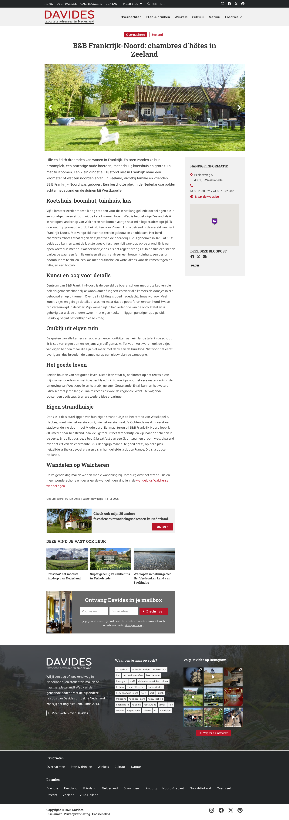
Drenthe (52, 788)
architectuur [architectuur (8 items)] (159, 669)
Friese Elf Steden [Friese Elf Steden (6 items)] (136, 687)
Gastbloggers (91, 3)
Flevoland (71, 788)
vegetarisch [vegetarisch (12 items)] (133, 710)
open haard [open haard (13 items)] (122, 704)
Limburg (151, 788)
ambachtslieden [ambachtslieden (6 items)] (141, 669)
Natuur (136, 767)
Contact (112, 3)
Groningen (131, 788)
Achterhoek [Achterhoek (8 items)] (122, 669)
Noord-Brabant (173, 788)
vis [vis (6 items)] (155, 710)
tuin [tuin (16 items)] (171, 704)
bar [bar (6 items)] (118, 675)
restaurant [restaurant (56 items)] (150, 704)
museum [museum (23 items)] (121, 698)
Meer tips (132, 4)
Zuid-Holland (89, 795)
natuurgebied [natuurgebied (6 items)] (155, 698)
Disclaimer (54, 814)
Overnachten (135, 35)
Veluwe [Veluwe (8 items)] (147, 710)
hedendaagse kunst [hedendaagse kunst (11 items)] (127, 693)
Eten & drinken (81, 767)
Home (49, 3)
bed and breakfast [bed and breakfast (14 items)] (133, 675)
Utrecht (51, 795)
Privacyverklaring (77, 814)
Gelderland (110, 788)
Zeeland (157, 35)
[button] (50, 107)
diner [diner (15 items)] (165, 681)
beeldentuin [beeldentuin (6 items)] (153, 675)
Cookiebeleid (101, 814)
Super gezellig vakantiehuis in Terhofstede (110, 576)
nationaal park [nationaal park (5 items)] (137, 698)
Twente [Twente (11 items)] (120, 710)
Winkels (103, 767)
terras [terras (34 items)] (162, 704)
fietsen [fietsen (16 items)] (120, 687)
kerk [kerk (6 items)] (152, 693)
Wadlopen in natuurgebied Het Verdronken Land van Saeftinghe (152, 578)
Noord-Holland (200, 788)
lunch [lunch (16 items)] (160, 693)
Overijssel (224, 788)
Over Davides (67, 3)
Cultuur (120, 767)
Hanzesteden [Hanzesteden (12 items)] (155, 687)
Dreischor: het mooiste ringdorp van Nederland (63, 576)
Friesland (89, 788)
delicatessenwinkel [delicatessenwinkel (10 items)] (148, 681)
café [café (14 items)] (132, 681)
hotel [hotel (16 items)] (144, 693)
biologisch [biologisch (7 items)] (121, 681)
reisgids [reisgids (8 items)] (136, 704)
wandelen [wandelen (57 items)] (165, 710)
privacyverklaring (133, 625)
